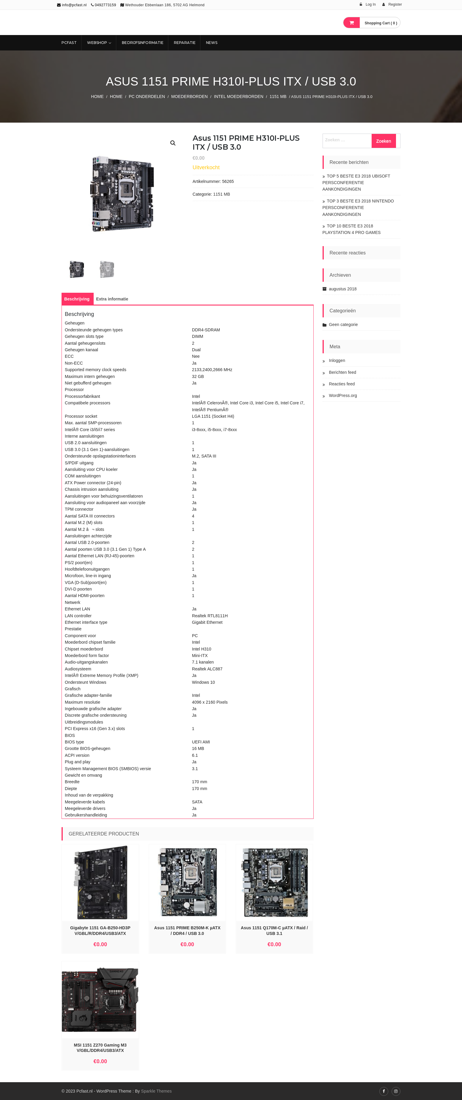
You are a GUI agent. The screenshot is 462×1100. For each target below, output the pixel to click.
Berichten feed (342, 372)
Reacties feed (342, 384)
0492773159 (105, 5)
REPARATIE (185, 42)
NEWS (211, 42)
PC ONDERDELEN (147, 96)
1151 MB (278, 96)
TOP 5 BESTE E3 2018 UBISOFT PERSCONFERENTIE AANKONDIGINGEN (356, 183)
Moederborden (189, 96)
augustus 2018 (343, 289)
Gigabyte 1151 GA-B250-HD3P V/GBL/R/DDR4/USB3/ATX (100, 930)
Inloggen (337, 360)
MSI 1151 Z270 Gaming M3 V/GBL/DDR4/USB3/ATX (100, 1048)
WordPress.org (343, 395)
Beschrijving (76, 299)
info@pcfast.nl (72, 5)
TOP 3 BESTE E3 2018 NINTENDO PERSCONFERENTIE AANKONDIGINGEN (358, 208)
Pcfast (69, 42)
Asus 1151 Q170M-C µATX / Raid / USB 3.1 (274, 930)
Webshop (97, 42)
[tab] (77, 299)
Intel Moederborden (238, 96)
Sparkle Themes (156, 1091)
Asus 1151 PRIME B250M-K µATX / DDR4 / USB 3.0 (187, 930)
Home (97, 96)
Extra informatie (112, 299)
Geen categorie (343, 324)
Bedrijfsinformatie (143, 42)
